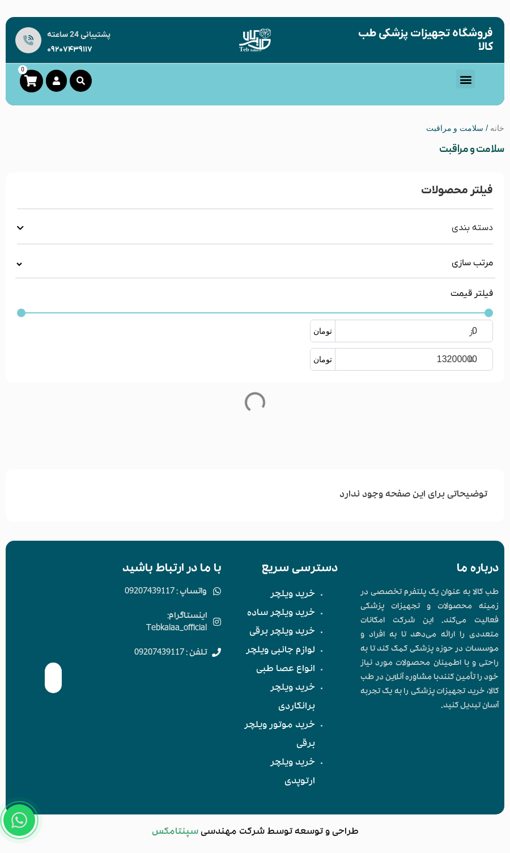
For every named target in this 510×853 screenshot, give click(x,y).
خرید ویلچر (292, 595)
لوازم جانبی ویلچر (280, 651)
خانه (497, 128)
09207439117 (69, 49)
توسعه (309, 832)
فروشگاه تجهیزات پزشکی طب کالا (425, 40)
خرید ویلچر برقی (282, 632)
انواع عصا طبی (285, 669)
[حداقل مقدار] (255, 313)
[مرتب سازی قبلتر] (255, 264)
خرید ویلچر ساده (281, 613)
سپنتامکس (175, 832)
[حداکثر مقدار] (426, 359)
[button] (465, 79)
